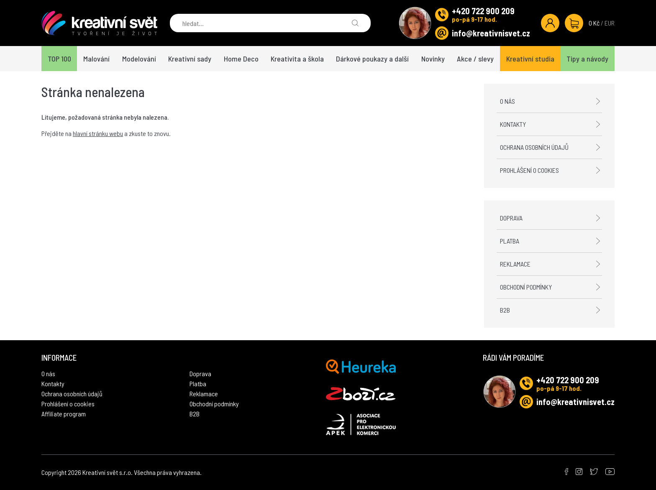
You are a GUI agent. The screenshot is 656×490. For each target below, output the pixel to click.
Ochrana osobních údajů (534, 147)
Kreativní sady (189, 58)
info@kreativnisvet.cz (491, 33)
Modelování (139, 58)
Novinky (433, 58)
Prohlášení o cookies (529, 170)
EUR (610, 23)
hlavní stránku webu (98, 133)
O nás (507, 101)
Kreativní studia (530, 58)
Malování (96, 58)
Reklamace (515, 264)
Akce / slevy (475, 58)
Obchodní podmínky (526, 287)
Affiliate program (63, 414)
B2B (505, 310)
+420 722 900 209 (483, 11)
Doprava (511, 218)
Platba (509, 241)
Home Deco (241, 58)
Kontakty (513, 124)
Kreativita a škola (297, 58)
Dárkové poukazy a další (372, 58)
